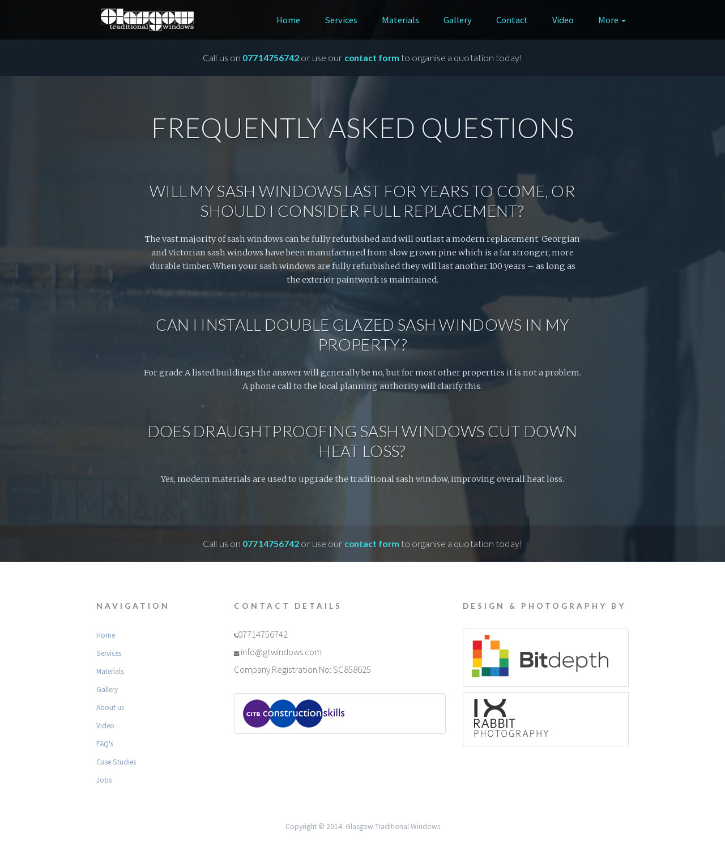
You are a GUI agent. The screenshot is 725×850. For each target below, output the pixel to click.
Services (341, 19)
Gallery (457, 19)
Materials (400, 19)
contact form (371, 58)
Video (563, 19)
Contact (512, 19)
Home (288, 19)
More (612, 19)
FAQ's (104, 744)
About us (110, 707)
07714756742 (270, 58)
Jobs (104, 780)
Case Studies (116, 762)
